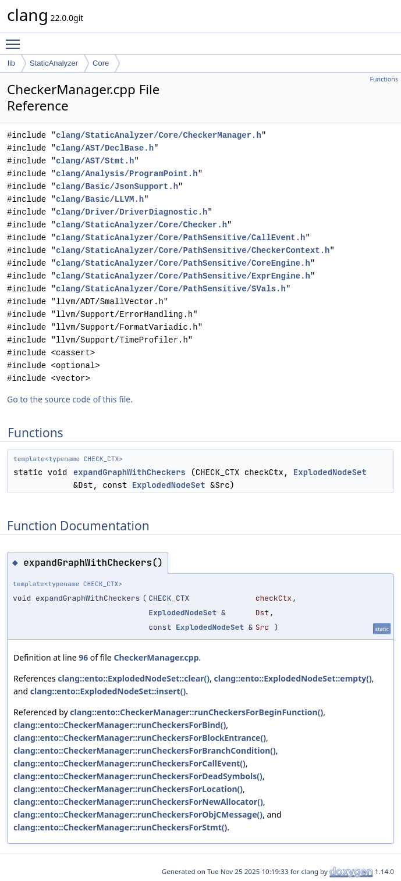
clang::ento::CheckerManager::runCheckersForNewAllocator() (138, 801)
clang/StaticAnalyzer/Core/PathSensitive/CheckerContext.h (192, 250)
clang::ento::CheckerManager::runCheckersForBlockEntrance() (139, 737)
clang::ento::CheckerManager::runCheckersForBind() (119, 724)
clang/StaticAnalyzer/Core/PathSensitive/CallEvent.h (180, 237)
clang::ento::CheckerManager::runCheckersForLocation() (128, 788)
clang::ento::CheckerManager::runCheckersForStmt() (120, 827)
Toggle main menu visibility (16, 39)
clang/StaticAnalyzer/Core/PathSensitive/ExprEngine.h (183, 275)
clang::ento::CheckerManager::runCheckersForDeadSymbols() (137, 776)
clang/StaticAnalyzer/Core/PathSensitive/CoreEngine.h (183, 263)
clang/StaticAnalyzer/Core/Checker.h (141, 224)
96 (83, 657)
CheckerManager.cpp (155, 657)
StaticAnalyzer (54, 63)
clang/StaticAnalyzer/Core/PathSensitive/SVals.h (171, 288)
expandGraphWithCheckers (129, 472)
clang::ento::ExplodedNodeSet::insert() (108, 691)
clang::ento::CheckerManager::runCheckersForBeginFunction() (196, 712)
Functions (384, 79)
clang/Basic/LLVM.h (100, 199)
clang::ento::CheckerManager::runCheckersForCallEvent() (129, 763)
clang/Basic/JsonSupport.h (117, 186)
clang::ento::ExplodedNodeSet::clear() (134, 678)
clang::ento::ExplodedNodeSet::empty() (292, 678)
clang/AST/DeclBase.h (105, 148)
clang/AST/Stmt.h (95, 160)
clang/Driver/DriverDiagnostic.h (131, 211)
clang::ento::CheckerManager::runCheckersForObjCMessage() (137, 814)
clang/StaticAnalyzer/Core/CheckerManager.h (158, 135)
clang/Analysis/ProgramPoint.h (127, 173)
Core (101, 63)
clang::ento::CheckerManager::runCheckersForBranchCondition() (144, 750)
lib (11, 63)
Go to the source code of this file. (70, 399)
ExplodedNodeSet (330, 472)
